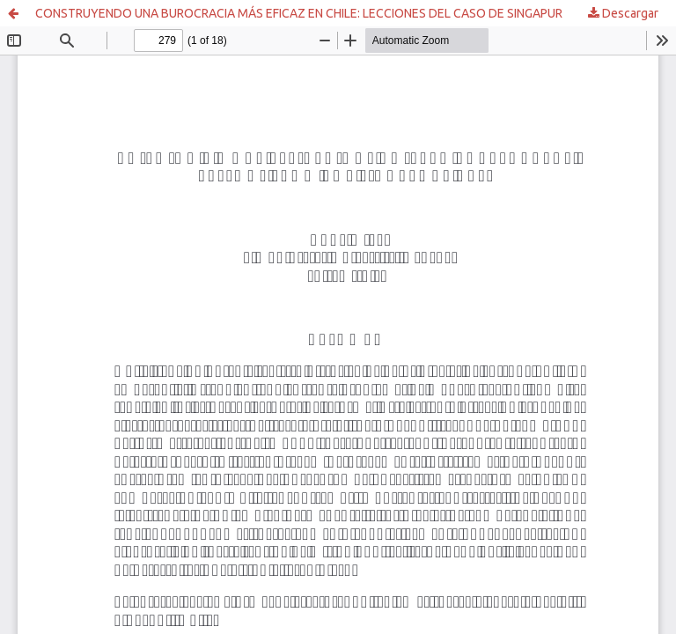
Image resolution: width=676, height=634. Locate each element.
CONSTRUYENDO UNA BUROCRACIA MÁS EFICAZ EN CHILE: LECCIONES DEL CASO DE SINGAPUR (298, 13)
